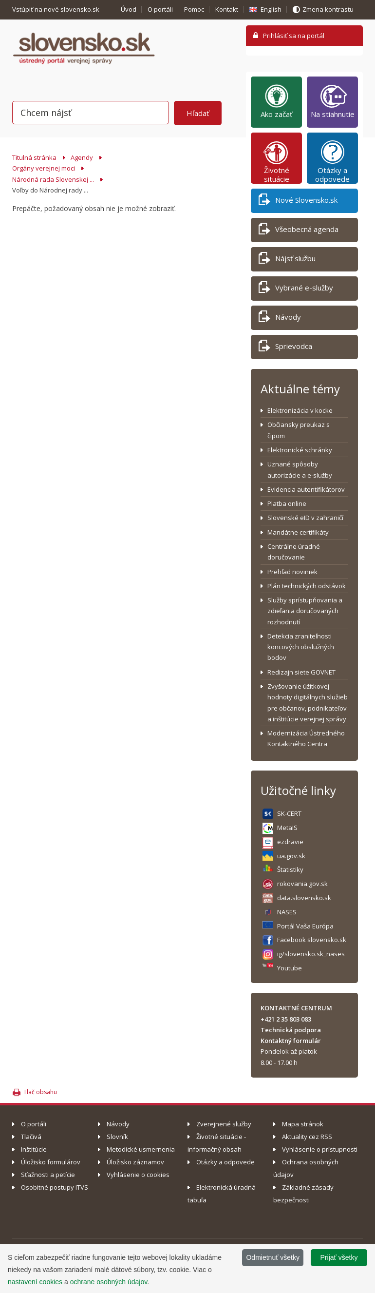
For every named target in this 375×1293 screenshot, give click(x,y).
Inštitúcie (34, 1149)
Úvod (128, 9)
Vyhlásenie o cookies (138, 1174)
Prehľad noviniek (292, 571)
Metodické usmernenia (141, 1149)
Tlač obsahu (40, 1092)
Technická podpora (291, 1029)
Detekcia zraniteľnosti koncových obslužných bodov (300, 647)
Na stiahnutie (333, 101)
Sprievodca (285, 348)
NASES (287, 911)
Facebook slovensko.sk (311, 939)
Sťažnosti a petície (48, 1174)
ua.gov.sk (291, 855)
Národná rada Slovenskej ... (53, 179)
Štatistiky (290, 869)
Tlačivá (31, 1136)
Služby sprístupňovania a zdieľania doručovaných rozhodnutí (304, 611)
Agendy (82, 157)
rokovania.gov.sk (302, 883)
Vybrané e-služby (296, 289)
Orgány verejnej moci (43, 168)
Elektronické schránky (299, 449)
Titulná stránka (34, 157)
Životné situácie (276, 161)
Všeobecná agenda (298, 231)
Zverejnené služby (223, 1123)
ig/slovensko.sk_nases (311, 953)
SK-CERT (289, 813)
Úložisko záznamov (135, 1162)
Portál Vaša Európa (305, 926)
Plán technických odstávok (306, 585)
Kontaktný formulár (291, 1040)
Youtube (289, 968)
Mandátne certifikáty (298, 532)
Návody (280, 318)
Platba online (286, 503)
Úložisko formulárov (50, 1162)
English (271, 9)
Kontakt (226, 9)
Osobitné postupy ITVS (54, 1187)
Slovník (117, 1136)
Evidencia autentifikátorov (306, 489)
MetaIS (287, 827)
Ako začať (276, 101)
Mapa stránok (302, 1123)
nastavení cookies (35, 1282)
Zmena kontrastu (328, 9)
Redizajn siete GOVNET (301, 672)
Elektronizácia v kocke (300, 410)
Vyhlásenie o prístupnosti (319, 1149)
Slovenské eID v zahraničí (305, 517)
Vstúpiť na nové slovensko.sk (56, 9)
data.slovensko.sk (304, 897)
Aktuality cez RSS (307, 1136)
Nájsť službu (287, 260)
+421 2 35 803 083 (286, 1019)
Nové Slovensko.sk (298, 201)
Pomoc (194, 9)
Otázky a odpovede (332, 161)
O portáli (160, 9)
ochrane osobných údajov (109, 1282)
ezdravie (290, 841)
